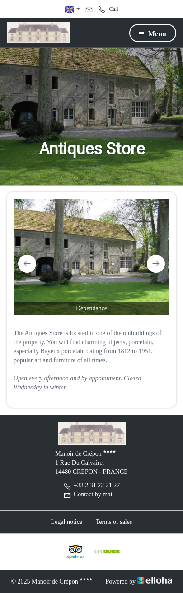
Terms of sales (114, 521)
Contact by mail (88, 494)
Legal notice (67, 521)
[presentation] (27, 264)
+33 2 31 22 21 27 (91, 485)
